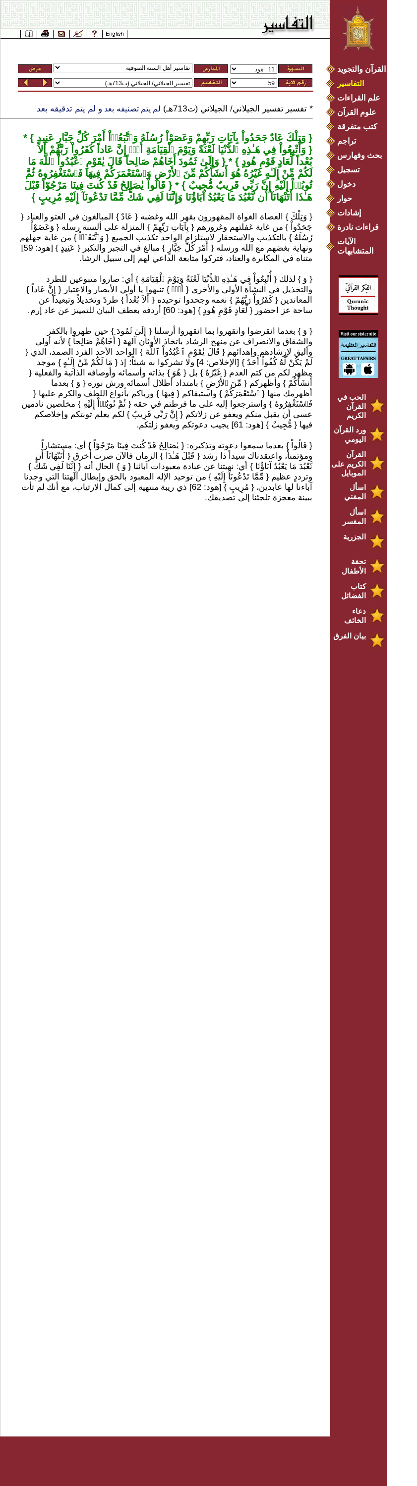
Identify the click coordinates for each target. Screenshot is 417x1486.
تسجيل (348, 169)
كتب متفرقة (357, 126)
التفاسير (350, 83)
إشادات (349, 213)
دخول (346, 184)
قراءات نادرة (358, 227)
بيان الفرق (349, 636)
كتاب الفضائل (353, 591)
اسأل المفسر (354, 517)
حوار (344, 198)
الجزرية (354, 536)
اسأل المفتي (355, 492)
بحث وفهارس (361, 155)
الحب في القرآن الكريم (351, 406)
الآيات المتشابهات (355, 246)
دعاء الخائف (355, 616)
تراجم (346, 141)
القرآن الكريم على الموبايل (348, 463)
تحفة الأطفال (354, 566)
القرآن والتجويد (361, 69)
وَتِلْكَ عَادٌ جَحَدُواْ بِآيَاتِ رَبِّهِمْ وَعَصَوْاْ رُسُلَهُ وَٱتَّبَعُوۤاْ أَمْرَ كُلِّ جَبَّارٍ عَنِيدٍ (170, 137)
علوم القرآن (356, 112)
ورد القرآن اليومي (350, 434)
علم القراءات (358, 98)
